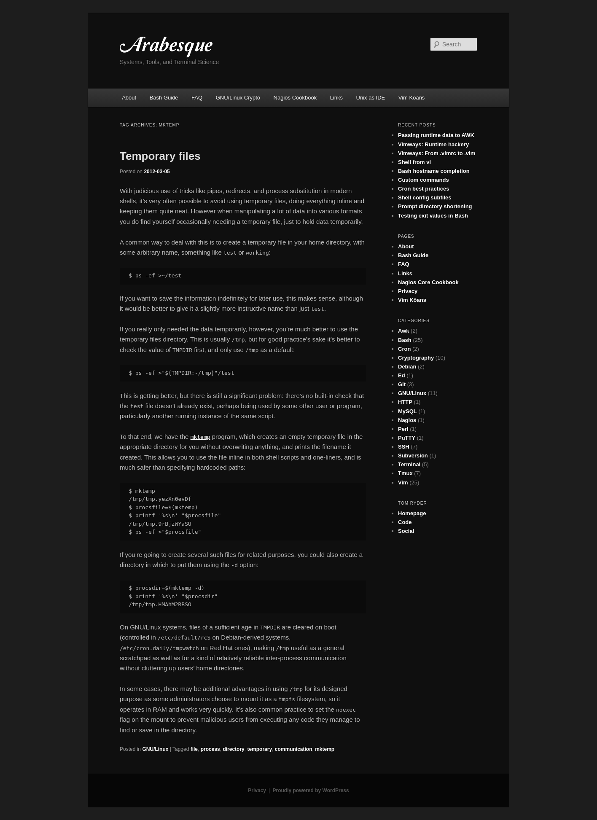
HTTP (405, 402)
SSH (403, 447)
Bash (404, 340)
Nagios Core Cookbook (428, 282)
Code (405, 522)
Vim (403, 482)
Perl (403, 429)
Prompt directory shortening (435, 206)
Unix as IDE (370, 97)
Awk (403, 331)
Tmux (405, 473)
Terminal (409, 464)
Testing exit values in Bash (433, 215)
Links (336, 97)
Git (402, 384)
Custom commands (423, 180)
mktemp (324, 749)
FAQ (196, 97)
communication (293, 749)
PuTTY (406, 438)
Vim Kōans (411, 97)
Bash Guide (164, 97)
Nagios (407, 420)
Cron (404, 349)
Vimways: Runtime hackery (433, 144)
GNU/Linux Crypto (238, 97)
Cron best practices (423, 189)
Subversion (413, 455)
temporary (259, 749)
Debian (407, 366)
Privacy (407, 291)
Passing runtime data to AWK (436, 135)
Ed (401, 375)
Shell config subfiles (424, 197)
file (194, 749)
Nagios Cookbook (295, 97)
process (210, 749)
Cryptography (416, 358)
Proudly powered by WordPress (311, 790)
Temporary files (160, 156)
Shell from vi (414, 162)
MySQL (407, 411)
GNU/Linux (155, 749)
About (129, 97)
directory (233, 749)
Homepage (412, 513)
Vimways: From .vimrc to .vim (436, 153)
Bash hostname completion (434, 171)
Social (406, 531)
